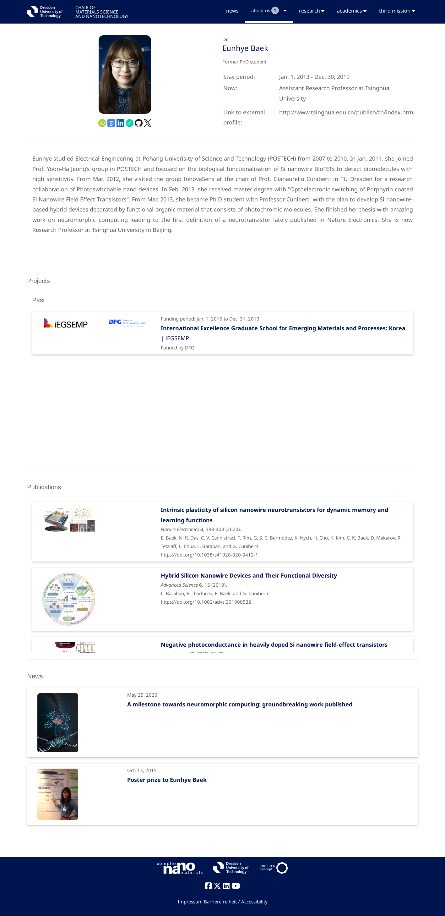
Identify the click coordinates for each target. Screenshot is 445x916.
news (232, 10)
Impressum (190, 901)
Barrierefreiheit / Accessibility (236, 901)
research (311, 10)
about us (268, 10)
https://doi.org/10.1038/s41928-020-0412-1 (209, 554)
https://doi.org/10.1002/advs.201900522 (206, 602)
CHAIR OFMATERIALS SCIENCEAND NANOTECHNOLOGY (101, 11)
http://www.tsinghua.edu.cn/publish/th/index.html (347, 112)
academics (351, 10)
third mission (397, 10)
